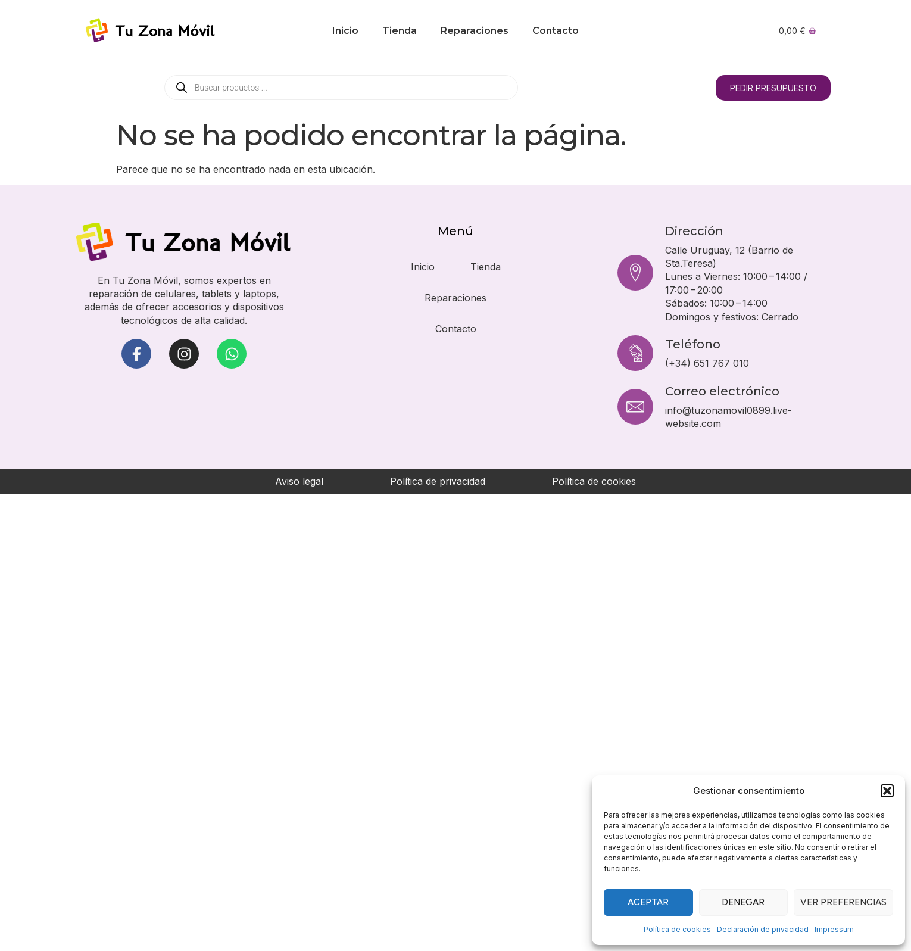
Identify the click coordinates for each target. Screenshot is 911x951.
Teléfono (692, 344)
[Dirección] (635, 273)
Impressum (834, 929)
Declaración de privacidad (763, 929)
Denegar (743, 902)
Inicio (345, 30)
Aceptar (648, 902)
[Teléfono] (635, 353)
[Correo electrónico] (635, 407)
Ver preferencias (843, 902)
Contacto (555, 30)
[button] (887, 791)
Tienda (399, 30)
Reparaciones (474, 30)
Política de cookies (677, 929)
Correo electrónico (722, 391)
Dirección (694, 231)
